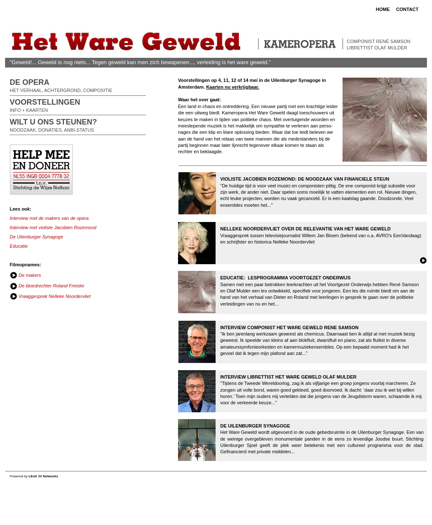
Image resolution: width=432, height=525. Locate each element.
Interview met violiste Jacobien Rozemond (53, 227)
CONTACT (407, 9)
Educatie (19, 246)
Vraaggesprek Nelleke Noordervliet (53, 296)
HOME (383, 9)
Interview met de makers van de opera (49, 218)
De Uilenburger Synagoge (36, 236)
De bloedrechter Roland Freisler (50, 285)
